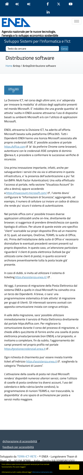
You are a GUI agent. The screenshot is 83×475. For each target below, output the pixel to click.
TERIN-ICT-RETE (27, 456)
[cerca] (32, 48)
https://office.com (14, 146)
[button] (13, 90)
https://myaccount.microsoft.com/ (26, 193)
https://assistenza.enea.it (41, 361)
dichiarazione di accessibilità (20, 441)
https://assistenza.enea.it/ (31, 277)
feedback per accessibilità (18, 447)
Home (9, 66)
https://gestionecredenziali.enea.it (24, 349)
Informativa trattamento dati (42, 472)
